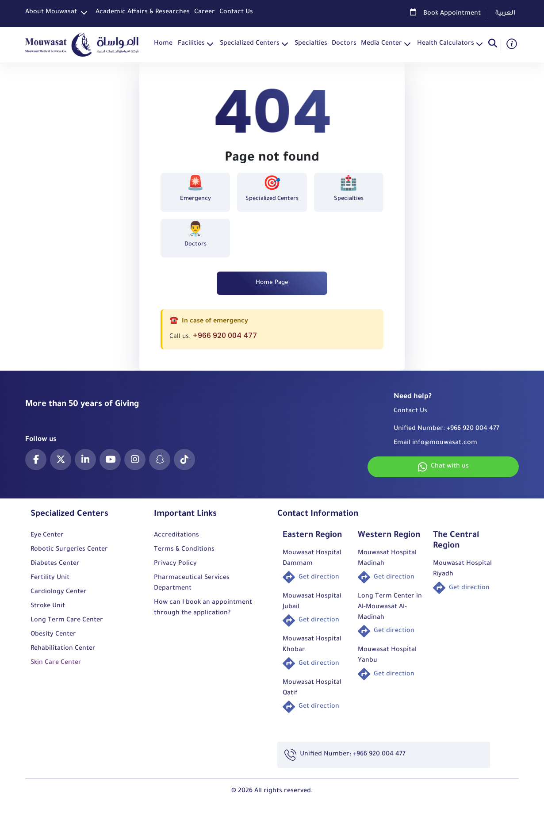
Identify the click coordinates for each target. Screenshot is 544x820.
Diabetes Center (55, 569)
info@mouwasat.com (444, 448)
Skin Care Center (56, 668)
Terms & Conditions (184, 555)
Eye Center (47, 540)
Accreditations (176, 540)
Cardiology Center (59, 597)
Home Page (272, 287)
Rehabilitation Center (63, 654)
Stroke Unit (48, 611)
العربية (505, 13)
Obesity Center (53, 640)
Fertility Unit (50, 583)
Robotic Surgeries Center (69, 555)
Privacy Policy (175, 569)
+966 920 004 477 (224, 341)
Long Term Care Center (67, 625)
